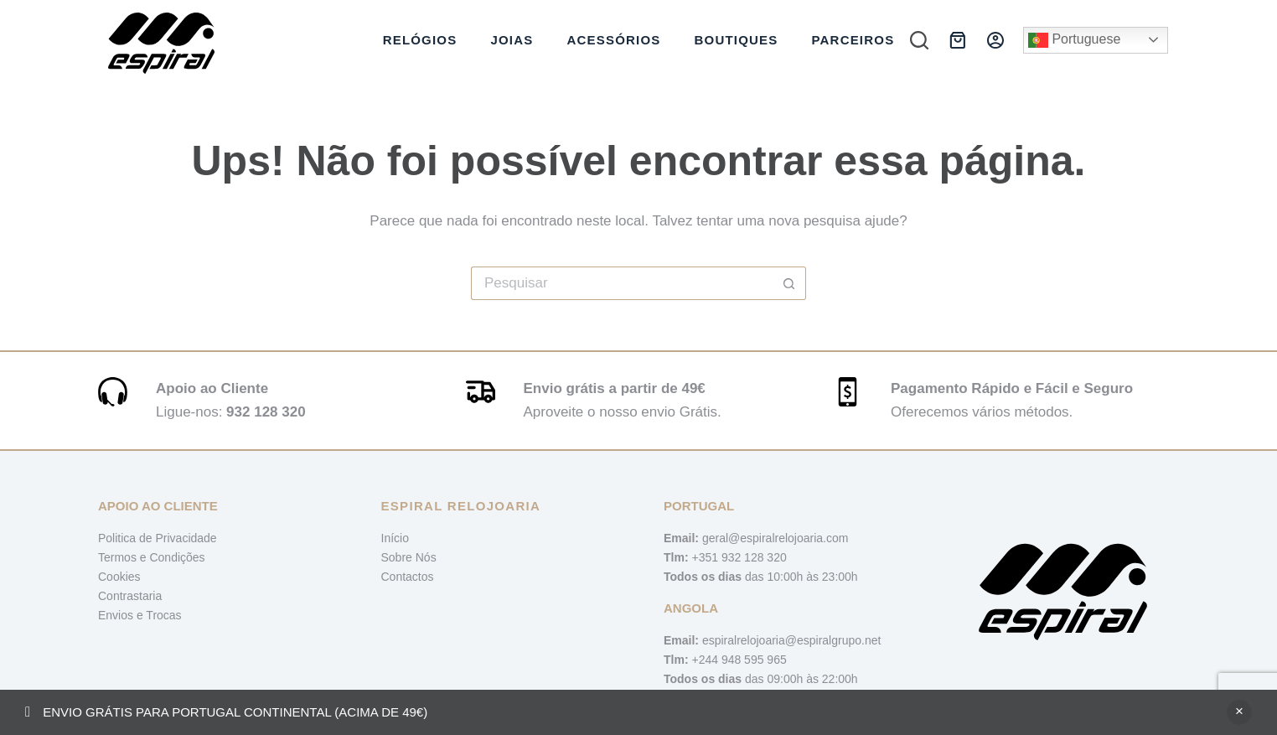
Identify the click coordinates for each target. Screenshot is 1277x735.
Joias (511, 40)
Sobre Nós (409, 557)
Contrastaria (130, 596)
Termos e (123, 557)
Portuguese (1074, 40)
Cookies (119, 576)
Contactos (407, 576)
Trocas (163, 615)
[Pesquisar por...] (622, 283)
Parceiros (852, 40)
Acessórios (613, 40)
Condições (176, 557)
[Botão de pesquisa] (789, 283)
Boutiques (736, 40)
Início (395, 538)
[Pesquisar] (919, 40)
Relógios (420, 40)
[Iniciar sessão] (995, 40)
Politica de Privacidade (157, 538)
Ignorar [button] (1239, 712)
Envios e (122, 615)
